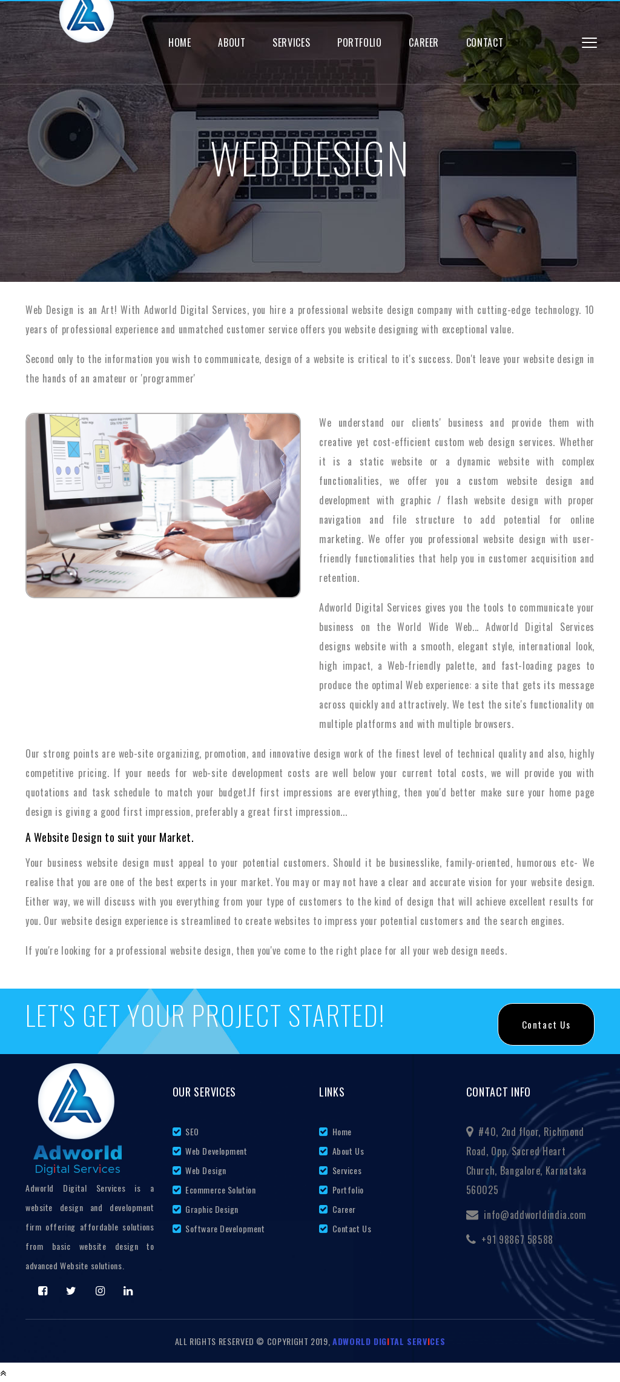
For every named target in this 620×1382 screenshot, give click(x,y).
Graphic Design (211, 1209)
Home (179, 43)
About (231, 43)
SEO (191, 1131)
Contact (484, 43)
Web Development (215, 1150)
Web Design (204, 1170)
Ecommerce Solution (219, 1189)
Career (424, 43)
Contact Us (350, 1228)
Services (291, 43)
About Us (347, 1150)
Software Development (224, 1228)
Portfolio (359, 43)
